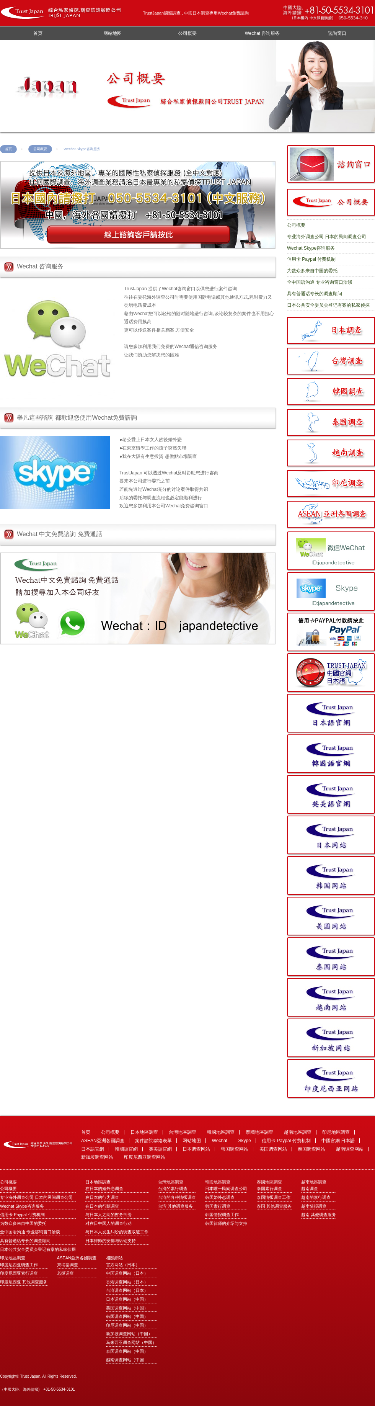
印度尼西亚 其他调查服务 (23, 1282)
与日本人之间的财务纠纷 (108, 1214)
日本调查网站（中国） (127, 1299)
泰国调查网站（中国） (127, 1351)
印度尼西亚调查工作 (19, 1264)
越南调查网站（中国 (125, 1359)
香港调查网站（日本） (127, 1282)
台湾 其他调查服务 (175, 1206)
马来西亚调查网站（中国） (131, 1342)
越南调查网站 (350, 1149)
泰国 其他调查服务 (274, 1206)
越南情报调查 (313, 1206)
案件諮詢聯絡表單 (153, 1140)
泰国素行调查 (269, 1188)
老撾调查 (65, 1273)
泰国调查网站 (311, 1149)
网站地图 (112, 33)
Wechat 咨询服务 (262, 33)
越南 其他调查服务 (318, 1214)
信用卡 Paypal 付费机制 (311, 259)
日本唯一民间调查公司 (226, 1188)
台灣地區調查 (182, 1132)
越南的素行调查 (316, 1197)
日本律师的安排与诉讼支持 (110, 1240)
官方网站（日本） (123, 1264)
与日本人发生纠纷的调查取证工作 (116, 1231)
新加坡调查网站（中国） (129, 1333)
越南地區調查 (297, 1132)
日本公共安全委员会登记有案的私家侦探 (328, 305)
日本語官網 (92, 1149)
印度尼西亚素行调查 (19, 1273)
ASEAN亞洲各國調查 (102, 1140)
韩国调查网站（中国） (127, 1316)
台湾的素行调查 (173, 1188)
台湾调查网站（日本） (127, 1290)
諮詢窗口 (337, 33)
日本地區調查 (144, 1132)
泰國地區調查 (259, 1132)
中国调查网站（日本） (127, 1273)
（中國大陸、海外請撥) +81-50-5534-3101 (37, 1389)
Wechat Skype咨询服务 (311, 248)
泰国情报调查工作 (273, 1197)
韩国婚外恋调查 (220, 1197)
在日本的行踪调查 (102, 1206)
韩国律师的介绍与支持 (226, 1223)
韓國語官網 (126, 1149)
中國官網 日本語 (338, 1140)
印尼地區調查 (336, 1132)
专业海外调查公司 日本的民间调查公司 (326, 236)
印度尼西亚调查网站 (144, 1157)
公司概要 (187, 33)
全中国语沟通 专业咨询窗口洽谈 (319, 282)
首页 (37, 33)
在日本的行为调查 (102, 1197)
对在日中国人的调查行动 (108, 1223)
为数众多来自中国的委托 (312, 270)
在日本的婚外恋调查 (104, 1188)
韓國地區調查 (221, 1132)
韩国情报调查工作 (222, 1214)
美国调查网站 (273, 1149)
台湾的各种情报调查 (177, 1197)
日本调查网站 (196, 1149)
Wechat (219, 1140)
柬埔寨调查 (67, 1264)
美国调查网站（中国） (127, 1308)
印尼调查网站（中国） (127, 1325)
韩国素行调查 (217, 1206)
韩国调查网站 (234, 1149)
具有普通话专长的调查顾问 (314, 293)
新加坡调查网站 (97, 1157)
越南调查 (309, 1188)
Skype (244, 1140)
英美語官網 (160, 1149)
